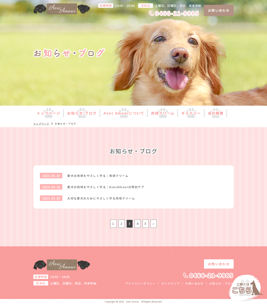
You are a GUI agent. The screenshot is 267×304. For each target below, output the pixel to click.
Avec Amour (132, 301)
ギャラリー (191, 112)
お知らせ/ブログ (82, 112)
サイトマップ (170, 283)
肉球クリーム (162, 112)
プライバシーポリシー (140, 283)
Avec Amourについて (123, 112)
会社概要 (216, 112)
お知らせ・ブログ (221, 283)
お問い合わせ (219, 10)
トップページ (48, 112)
